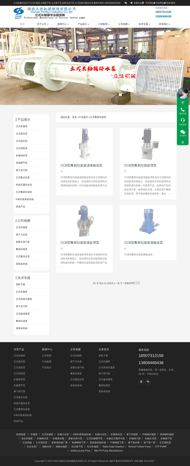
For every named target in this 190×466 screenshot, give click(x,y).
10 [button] (108, 100)
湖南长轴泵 (61, 446)
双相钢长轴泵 (167, 434)
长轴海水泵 (116, 434)
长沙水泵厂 (32, 446)
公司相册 (124, 24)
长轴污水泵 (63, 434)
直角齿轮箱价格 (98, 442)
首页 (22, 24)
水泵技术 (104, 349)
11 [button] (112, 100)
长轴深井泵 (21, 155)
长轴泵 (34, 434)
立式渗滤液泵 (23, 313)
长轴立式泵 (150, 438)
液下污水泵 (21, 234)
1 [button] (77, 100)
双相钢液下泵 (79, 442)
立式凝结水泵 (23, 256)
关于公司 (42, 24)
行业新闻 (46, 361)
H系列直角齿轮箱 (25, 199)
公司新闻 (46, 355)
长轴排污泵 (135, 438)
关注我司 (182, 136)
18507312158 (151, 355)
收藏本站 (136, 3)
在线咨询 (182, 125)
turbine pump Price (80, 450)
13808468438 (151, 362)
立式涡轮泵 (21, 148)
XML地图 (138, 461)
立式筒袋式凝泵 (24, 299)
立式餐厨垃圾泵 (98, 117)
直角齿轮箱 (21, 264)
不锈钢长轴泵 (149, 434)
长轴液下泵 (166, 438)
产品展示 (83, 24)
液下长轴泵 (132, 434)
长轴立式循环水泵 (115, 438)
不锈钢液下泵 (117, 442)
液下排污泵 (21, 170)
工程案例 (103, 24)
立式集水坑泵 (23, 177)
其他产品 (20, 206)
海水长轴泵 (27, 438)
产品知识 (46, 367)
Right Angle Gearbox (113, 446)
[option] (95, 66)
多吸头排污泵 (23, 242)
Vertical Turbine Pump (139, 446)
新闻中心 (63, 24)
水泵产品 (19, 349)
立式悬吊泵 (21, 133)
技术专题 (144, 24)
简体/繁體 (169, 3)
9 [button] (105, 100)
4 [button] (88, 100)
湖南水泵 (47, 446)
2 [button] (81, 100)
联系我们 (164, 24)
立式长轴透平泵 (94, 438)
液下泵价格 (134, 442)
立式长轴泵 (21, 126)
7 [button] (98, 100)
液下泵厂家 (149, 442)
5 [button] (91, 100)
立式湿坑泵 (21, 141)
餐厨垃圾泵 (21, 249)
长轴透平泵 (21, 163)
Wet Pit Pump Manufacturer (108, 450)
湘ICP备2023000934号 (121, 461)
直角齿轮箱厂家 (59, 442)
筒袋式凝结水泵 (24, 184)
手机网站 (148, 3)
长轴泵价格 (58, 438)
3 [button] (84, 100)
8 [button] (102, 100)
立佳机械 (27, 442)
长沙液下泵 (77, 446)
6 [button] (95, 100)
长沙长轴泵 (93, 446)
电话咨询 (182, 114)
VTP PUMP (161, 446)
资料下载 (20, 284)
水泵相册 (75, 349)
